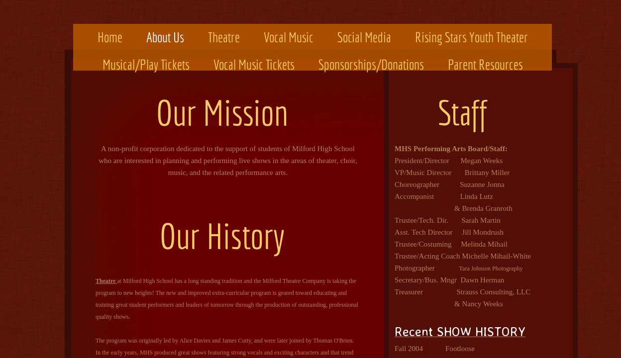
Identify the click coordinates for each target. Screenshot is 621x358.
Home (110, 37)
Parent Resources (485, 64)
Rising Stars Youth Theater (471, 37)
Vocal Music (288, 37)
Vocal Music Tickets (254, 64)
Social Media (364, 37)
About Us (165, 37)
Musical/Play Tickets (146, 64)
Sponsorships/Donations (371, 64)
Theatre (224, 37)
